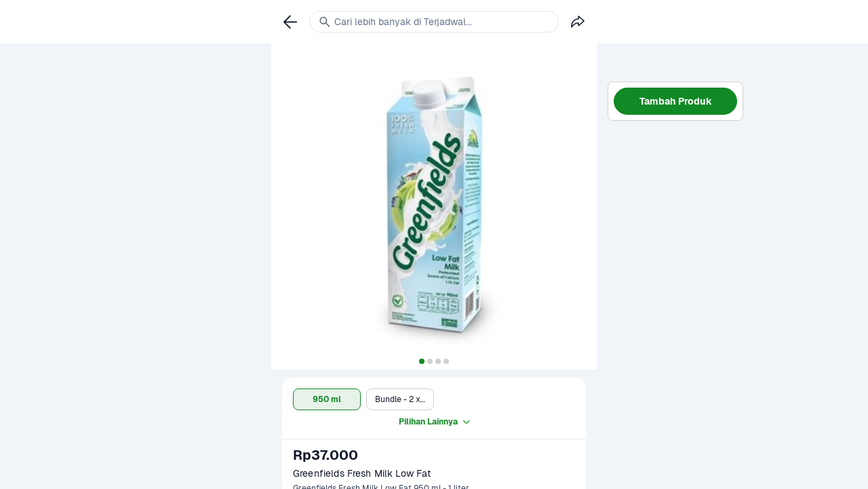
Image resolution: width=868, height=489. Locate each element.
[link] (290, 22)
